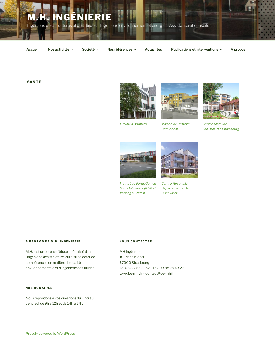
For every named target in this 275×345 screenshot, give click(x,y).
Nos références (122, 49)
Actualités (153, 49)
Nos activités (61, 49)
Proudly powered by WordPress (50, 333)
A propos (238, 49)
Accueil (32, 49)
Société (90, 49)
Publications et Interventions (197, 49)
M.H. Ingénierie (69, 17)
